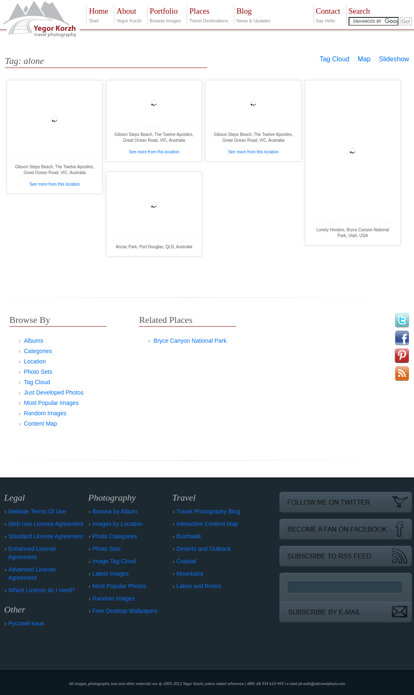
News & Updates (253, 14)
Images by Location (117, 524)
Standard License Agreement (45, 536)
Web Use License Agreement (45, 524)
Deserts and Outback (203, 548)
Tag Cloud (334, 59)
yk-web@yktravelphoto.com (321, 683)
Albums (33, 340)
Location (35, 361)
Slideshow (394, 59)
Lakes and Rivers (198, 586)
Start (98, 14)
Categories (38, 351)
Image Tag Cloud (114, 561)
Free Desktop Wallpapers (124, 611)
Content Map (40, 423)
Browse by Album (114, 511)
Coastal (186, 561)
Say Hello (328, 14)
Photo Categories (114, 536)
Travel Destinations (208, 14)
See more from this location (54, 184)
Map (364, 59)
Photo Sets (38, 371)
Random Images (45, 413)
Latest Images (110, 573)
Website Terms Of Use (37, 511)
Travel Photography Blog (208, 511)
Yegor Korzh (128, 14)
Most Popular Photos (119, 586)
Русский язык (26, 623)
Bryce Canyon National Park (190, 340)
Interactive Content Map (207, 524)
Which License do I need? (41, 590)
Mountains (189, 573)
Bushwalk (188, 536)
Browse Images (165, 14)
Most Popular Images (51, 403)
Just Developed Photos (54, 392)
